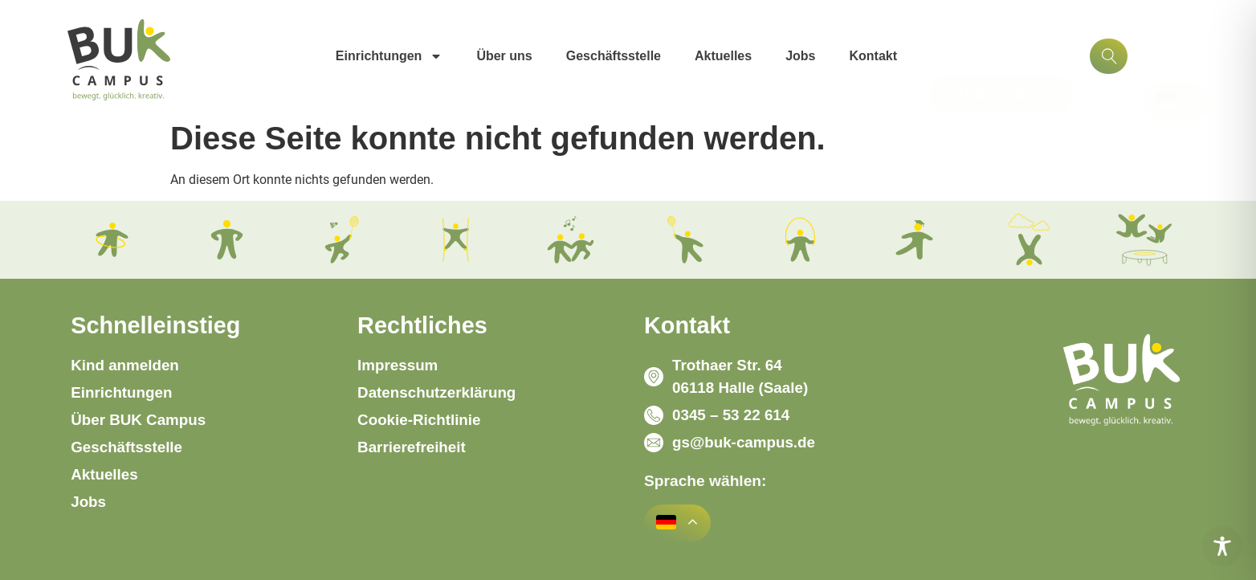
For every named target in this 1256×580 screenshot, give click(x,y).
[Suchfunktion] (1109, 56)
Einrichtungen (389, 56)
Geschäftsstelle (613, 56)
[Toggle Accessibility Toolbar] (1222, 546)
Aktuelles (723, 56)
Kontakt (874, 56)
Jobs (800, 56)
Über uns (504, 56)
